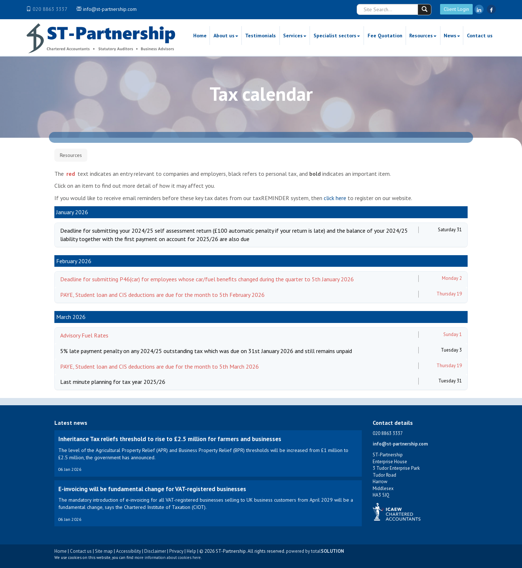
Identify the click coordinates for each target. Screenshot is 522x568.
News (452, 35)
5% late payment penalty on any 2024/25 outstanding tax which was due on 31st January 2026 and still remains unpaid (206, 351)
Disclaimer (155, 551)
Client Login (456, 9)
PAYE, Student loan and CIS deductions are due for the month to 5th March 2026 (159, 366)
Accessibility (128, 551)
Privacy (176, 551)
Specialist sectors (337, 35)
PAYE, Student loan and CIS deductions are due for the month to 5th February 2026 (162, 294)
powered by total (315, 551)
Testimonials (260, 35)
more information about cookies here (167, 557)
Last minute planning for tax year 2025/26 (112, 381)
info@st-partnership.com (110, 9)
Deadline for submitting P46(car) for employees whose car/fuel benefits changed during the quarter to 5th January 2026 (207, 279)
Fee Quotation (385, 35)
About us (226, 35)
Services (294, 35)
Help (191, 551)
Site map (104, 551)
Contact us (480, 35)
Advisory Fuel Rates (84, 335)
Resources (422, 35)
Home (200, 35)
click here (335, 198)
